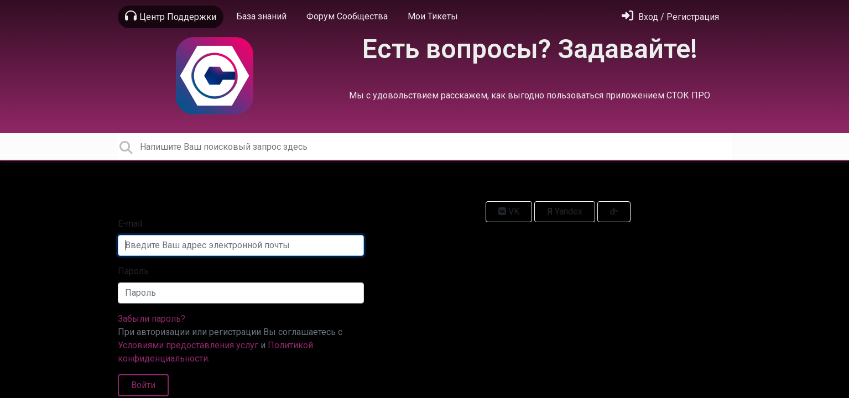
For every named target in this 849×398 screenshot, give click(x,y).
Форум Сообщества (347, 16)
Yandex (564, 211)
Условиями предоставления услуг (188, 345)
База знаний (261, 16)
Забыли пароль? (151, 318)
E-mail (130, 223)
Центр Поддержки (170, 16)
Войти (143, 385)
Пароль (133, 271)
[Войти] (670, 17)
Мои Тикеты (433, 16)
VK (508, 211)
